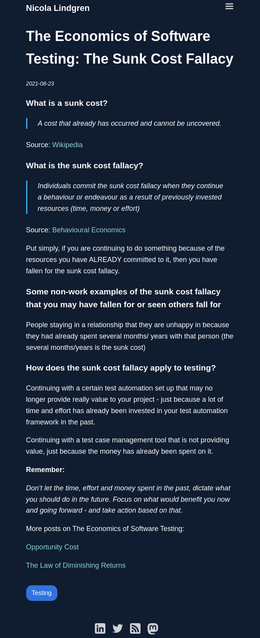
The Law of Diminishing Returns (76, 565)
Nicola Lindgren (58, 8)
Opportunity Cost (52, 547)
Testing (42, 592)
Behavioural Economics (89, 230)
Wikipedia (67, 145)
